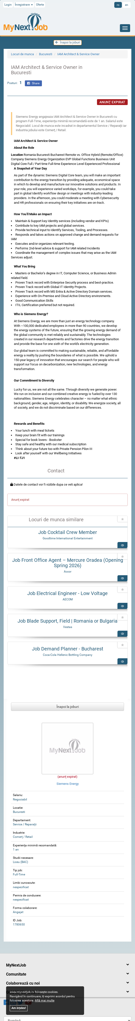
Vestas (67, 627)
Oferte (40, 4)
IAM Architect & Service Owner (78, 54)
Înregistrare (24, 4)
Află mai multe (44, 1000)
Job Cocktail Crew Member (67, 532)
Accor (67, 571)
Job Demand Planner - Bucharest (67, 649)
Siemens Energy (68, 784)
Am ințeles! (18, 1008)
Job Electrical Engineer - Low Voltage (67, 593)
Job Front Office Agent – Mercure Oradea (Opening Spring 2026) (67, 562)
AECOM (68, 599)
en (126, 5)
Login (8, 4)
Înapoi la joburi (67, 42)
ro (118, 5)
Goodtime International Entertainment (68, 538)
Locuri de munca (22, 54)
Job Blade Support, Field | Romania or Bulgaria (67, 621)
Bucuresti (45, 54)
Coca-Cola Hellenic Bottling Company (67, 655)
